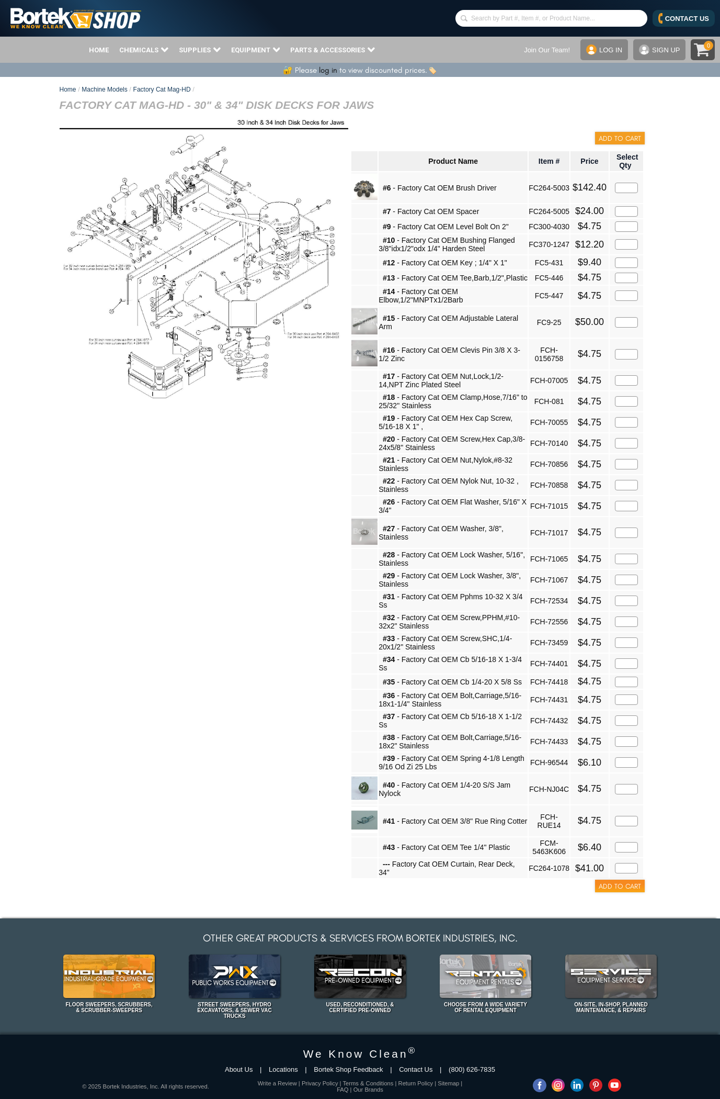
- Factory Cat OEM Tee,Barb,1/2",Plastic (455, 278)
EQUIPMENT (255, 49)
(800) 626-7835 (472, 1069)
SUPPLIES (200, 49)
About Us (239, 1069)
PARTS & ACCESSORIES (332, 49)
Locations (283, 1069)
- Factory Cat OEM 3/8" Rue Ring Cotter (455, 821)
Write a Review (277, 1083)
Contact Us (415, 1069)
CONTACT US (683, 18)
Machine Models (104, 89)
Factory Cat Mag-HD (162, 89)
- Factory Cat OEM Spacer (431, 211)
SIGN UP (659, 49)
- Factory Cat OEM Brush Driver (440, 188)
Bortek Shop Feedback (348, 1069)
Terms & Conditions (367, 1083)
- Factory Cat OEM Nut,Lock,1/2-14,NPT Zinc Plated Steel (441, 380)
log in (328, 70)
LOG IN (604, 49)
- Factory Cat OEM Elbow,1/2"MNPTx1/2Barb (421, 295)
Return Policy (415, 1083)
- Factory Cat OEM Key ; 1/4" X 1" (445, 263)
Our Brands (368, 1089)
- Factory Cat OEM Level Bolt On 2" (446, 226)
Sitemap (448, 1083)
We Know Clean (360, 1054)
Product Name (453, 161)
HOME (99, 50)
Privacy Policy (320, 1083)
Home (68, 89)
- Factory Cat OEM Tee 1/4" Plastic (446, 847)
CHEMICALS (143, 49)
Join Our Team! (547, 50)
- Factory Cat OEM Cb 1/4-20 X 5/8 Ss (452, 682)
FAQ (342, 1089)
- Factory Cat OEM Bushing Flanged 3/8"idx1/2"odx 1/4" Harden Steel (447, 244)
